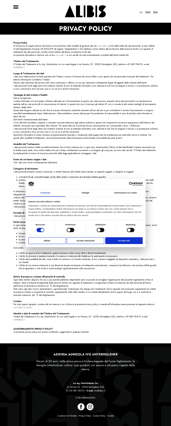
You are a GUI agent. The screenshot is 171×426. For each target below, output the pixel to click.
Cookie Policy (99, 415)
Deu (155, 12)
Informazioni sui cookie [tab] (125, 193)
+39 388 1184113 (77, 390)
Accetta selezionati (85, 240)
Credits (110, 415)
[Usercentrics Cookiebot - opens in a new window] (131, 184)
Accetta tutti (124, 240)
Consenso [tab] (45, 193)
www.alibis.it (102, 45)
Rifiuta (47, 240)
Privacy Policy (85, 415)
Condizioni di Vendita (67, 415)
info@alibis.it (18, 67)
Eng (148, 12)
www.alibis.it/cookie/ (22, 307)
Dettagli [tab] (85, 193)
